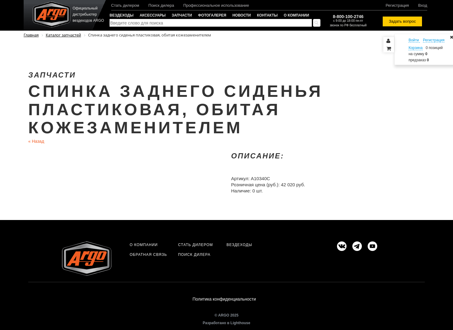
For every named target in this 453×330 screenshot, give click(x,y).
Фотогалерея (212, 15)
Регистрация (397, 5)
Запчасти (182, 15)
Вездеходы (122, 15)
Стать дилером (125, 5)
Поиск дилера (161, 5)
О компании (296, 15)
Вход (422, 5)
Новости (241, 15)
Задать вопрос (402, 21)
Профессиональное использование (216, 5)
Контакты (267, 15)
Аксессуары (153, 15)
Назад (36, 141)
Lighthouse (240, 323)
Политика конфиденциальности (224, 299)
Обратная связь (148, 254)
